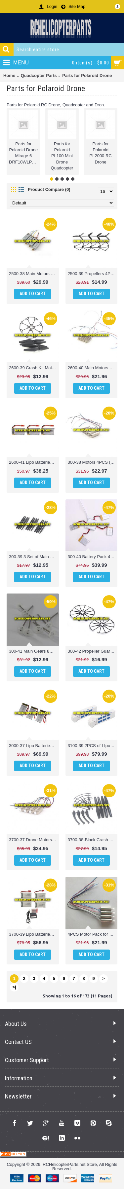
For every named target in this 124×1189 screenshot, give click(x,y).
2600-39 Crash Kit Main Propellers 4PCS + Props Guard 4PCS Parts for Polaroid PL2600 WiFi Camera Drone (34, 367)
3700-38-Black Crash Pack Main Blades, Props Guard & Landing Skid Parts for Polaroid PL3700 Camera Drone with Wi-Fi (93, 839)
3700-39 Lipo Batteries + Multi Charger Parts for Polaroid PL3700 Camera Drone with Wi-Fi (34, 934)
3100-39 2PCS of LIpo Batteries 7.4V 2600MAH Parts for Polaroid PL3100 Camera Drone (93, 745)
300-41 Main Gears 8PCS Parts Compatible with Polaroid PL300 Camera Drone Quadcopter (34, 651)
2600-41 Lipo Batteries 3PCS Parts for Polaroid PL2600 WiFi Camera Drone (34, 462)
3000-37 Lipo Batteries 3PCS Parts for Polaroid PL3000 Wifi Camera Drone (34, 745)
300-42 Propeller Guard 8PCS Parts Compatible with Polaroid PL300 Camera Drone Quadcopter (93, 651)
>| (14, 987)
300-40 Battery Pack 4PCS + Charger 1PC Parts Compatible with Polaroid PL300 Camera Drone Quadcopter (93, 556)
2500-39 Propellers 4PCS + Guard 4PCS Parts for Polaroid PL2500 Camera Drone (93, 273)
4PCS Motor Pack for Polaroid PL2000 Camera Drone (93, 934)
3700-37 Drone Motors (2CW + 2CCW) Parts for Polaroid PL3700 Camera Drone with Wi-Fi (34, 839)
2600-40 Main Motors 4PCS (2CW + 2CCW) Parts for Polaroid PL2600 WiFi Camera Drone (93, 367)
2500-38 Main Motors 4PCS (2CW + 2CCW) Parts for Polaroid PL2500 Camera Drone (34, 273)
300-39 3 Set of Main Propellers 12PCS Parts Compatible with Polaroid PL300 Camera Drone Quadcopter (34, 556)
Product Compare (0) (49, 189)
